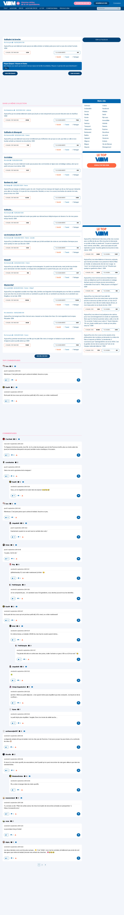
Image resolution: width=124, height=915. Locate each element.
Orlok (8, 545)
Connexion (117, 3)
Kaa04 (8, 387)
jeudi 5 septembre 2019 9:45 (12, 371)
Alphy (8, 842)
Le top (42, 8)
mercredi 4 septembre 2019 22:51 (13, 444)
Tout (5, 8)
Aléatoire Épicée (31, 8)
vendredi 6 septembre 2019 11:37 (26, 650)
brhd (14, 626)
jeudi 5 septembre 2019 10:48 (12, 549)
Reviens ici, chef (10, 183)
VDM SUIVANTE (75, 73)
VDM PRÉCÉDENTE (10, 73)
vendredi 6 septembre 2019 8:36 (13, 759)
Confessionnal (52, 8)
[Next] (45, 865)
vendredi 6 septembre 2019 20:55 (20, 781)
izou (7, 366)
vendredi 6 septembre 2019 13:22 (20, 671)
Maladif (7, 260)
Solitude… (8, 210)
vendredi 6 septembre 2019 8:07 (13, 392)
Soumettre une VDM (82, 3)
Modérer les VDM (101, 3)
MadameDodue (17, 776)
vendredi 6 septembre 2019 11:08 (13, 802)
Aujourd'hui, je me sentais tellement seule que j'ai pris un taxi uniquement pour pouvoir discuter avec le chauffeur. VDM (41, 115)
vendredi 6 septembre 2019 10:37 (20, 631)
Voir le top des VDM (101, 165)
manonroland (10, 798)
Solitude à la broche (12, 40)
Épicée (21, 8)
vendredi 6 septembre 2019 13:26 (20, 691)
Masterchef (9, 285)
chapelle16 (16, 523)
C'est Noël (9, 439)
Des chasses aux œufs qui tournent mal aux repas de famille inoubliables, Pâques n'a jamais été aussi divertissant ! (40, 66)
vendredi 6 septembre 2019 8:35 (13, 736)
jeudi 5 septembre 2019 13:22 (19, 528)
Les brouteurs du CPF (12, 235)
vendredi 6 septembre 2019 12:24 (13, 826)
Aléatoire (13, 8)
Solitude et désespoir (13, 132)
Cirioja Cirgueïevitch (19, 687)
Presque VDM (64, 8)
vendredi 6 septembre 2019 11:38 (20, 589)
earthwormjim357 (12, 731)
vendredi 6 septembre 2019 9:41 (20, 569)
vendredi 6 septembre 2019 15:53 (20, 714)
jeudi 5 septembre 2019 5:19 (12, 467)
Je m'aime (8, 157)
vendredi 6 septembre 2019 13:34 (20, 486)
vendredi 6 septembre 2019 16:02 (13, 847)
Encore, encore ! (42, 356)
